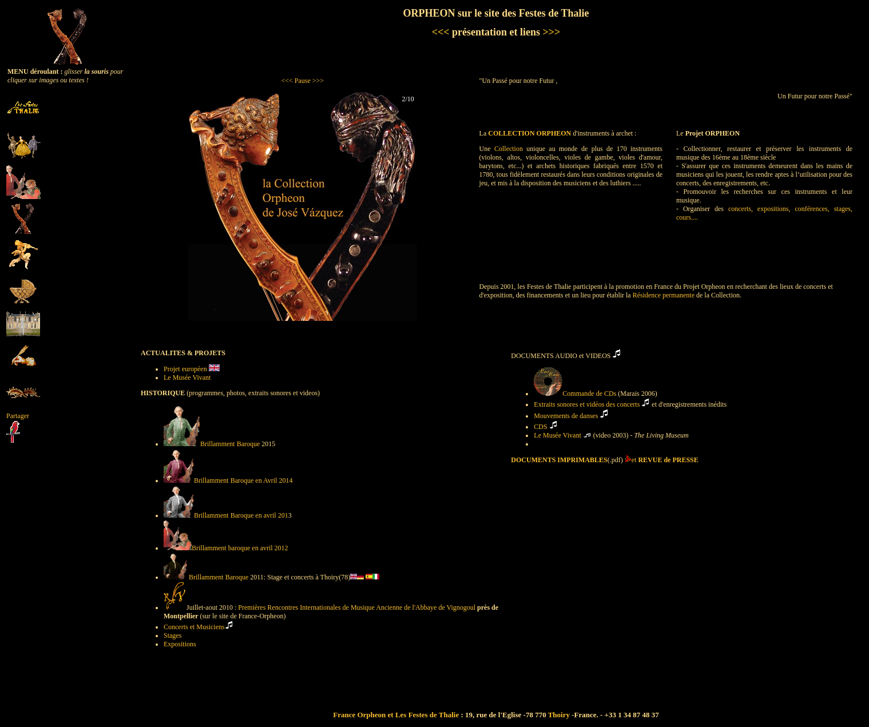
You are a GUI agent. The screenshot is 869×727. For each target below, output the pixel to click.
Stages (172, 635)
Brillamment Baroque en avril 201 (226, 515)
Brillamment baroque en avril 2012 (226, 548)
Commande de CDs (576, 394)
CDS (540, 427)
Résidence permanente (664, 295)
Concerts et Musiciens (194, 627)
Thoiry (559, 714)
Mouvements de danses (566, 416)
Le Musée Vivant (187, 378)
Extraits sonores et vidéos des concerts (587, 404)
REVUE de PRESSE (668, 460)
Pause (303, 81)
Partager (17, 416)
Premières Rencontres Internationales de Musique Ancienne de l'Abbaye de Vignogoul (356, 607)
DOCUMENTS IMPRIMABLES (559, 460)
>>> (550, 32)
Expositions (180, 644)
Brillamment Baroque (212, 444)
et (635, 460)
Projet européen (186, 369)
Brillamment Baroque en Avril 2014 (228, 480)
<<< (441, 32)
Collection (508, 149)
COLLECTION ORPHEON (529, 133)
